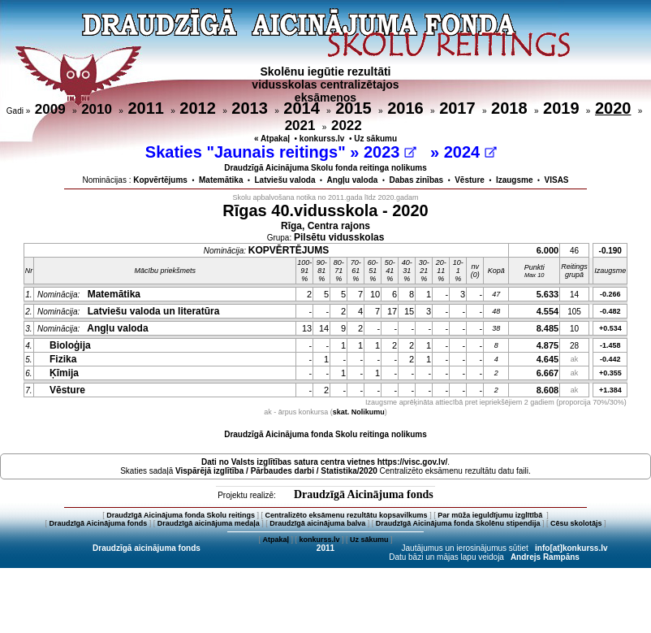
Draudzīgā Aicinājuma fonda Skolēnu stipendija (458, 523)
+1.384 (610, 390)
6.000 (548, 250)
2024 (470, 152)
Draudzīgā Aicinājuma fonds (363, 494)
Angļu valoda (352, 180)
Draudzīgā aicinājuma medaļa (208, 523)
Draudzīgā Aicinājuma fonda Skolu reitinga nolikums (325, 434)
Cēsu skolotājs (576, 523)
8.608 (548, 390)
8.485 (548, 328)
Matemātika (221, 180)
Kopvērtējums (160, 180)
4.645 (548, 359)
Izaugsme (514, 180)
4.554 (548, 311)
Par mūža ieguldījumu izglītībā (491, 515)
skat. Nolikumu (359, 412)
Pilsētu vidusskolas (339, 237)
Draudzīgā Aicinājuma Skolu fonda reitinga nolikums (325, 167)
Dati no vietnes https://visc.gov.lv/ (324, 461)
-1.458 (610, 345)
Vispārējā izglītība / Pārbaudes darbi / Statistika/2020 (276, 470)
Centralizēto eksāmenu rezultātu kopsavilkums (346, 515)
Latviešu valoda (285, 180)
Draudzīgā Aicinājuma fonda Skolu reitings (180, 515)
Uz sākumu (375, 138)
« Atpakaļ (272, 138)
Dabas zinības (416, 180)
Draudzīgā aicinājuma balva (317, 523)
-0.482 (610, 311)
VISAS (557, 180)
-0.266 (610, 294)
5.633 (548, 294)
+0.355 (610, 373)
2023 (390, 152)
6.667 (548, 373)
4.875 (548, 345)
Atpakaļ (275, 539)
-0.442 (610, 359)
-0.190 (610, 250)
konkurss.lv (322, 138)
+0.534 (610, 328)
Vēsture (470, 180)
